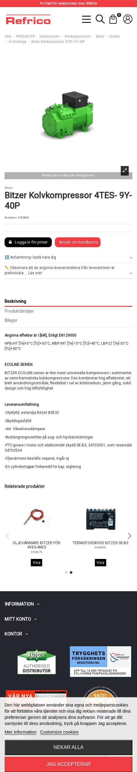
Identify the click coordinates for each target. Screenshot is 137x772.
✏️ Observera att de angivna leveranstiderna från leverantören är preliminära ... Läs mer (68, 271)
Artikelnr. (11, 217)
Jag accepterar (68, 764)
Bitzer (9, 187)
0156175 (100, 552)
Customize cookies (59, 731)
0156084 (36, 552)
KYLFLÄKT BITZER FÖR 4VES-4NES (36, 545)
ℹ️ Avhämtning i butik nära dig (68, 257)
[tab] (68, 258)
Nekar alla (69, 747)
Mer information (20, 731)
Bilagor (11, 320)
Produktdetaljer (19, 311)
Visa (36, 562)
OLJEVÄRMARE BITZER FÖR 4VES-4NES (100, 545)
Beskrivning (15, 301)
